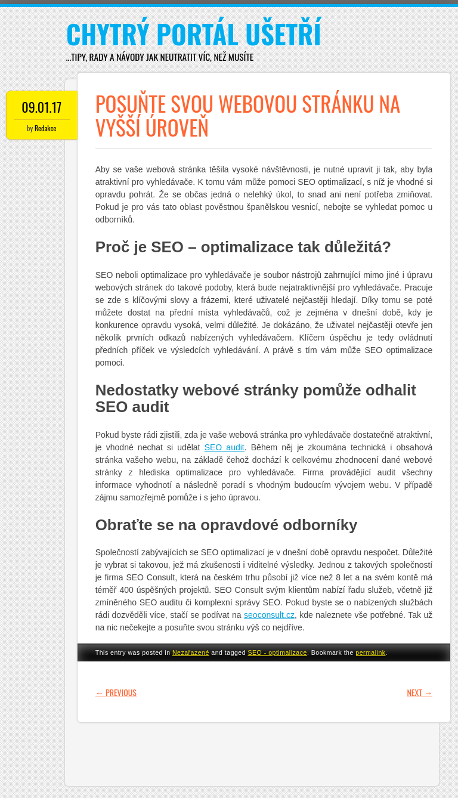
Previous (116, 692)
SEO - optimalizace (277, 652)
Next (419, 692)
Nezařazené (190, 652)
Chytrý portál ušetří (193, 33)
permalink (370, 652)
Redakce (45, 128)
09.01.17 (41, 106)
